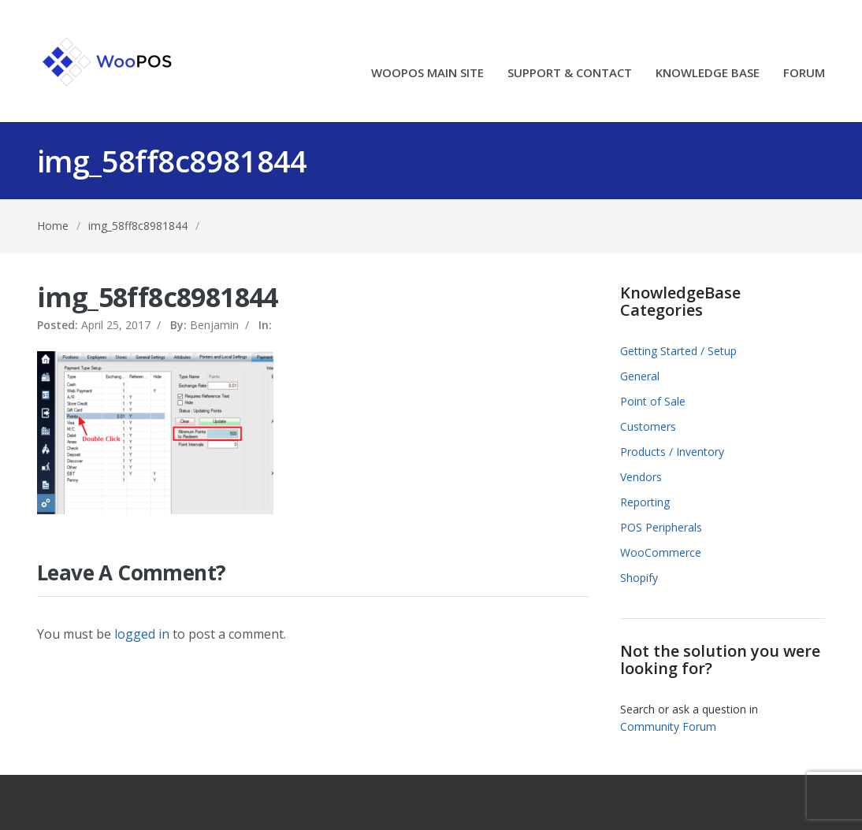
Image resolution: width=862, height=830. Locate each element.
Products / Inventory (672, 451)
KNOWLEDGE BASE (708, 73)
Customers (648, 426)
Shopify (639, 577)
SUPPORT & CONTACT (569, 73)
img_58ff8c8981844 (138, 225)
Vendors (641, 476)
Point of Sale (653, 401)
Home (53, 225)
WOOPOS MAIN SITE (427, 73)
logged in (141, 634)
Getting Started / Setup (678, 350)
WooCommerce (660, 552)
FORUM (804, 73)
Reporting (645, 502)
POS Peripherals (661, 527)
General (640, 376)
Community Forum (668, 726)
